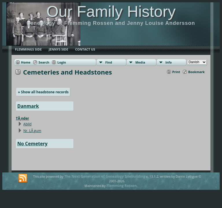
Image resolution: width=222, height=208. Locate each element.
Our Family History (110, 11)
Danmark (28, 106)
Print (176, 72)
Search (43, 62)
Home (26, 62)
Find (108, 62)
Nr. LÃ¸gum (32, 130)
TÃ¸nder (22, 118)
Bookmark (196, 72)
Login (61, 62)
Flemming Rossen (121, 185)
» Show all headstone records (43, 92)
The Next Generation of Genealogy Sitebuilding (104, 176)
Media (140, 62)
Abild (27, 124)
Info (168, 62)
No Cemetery (32, 143)
